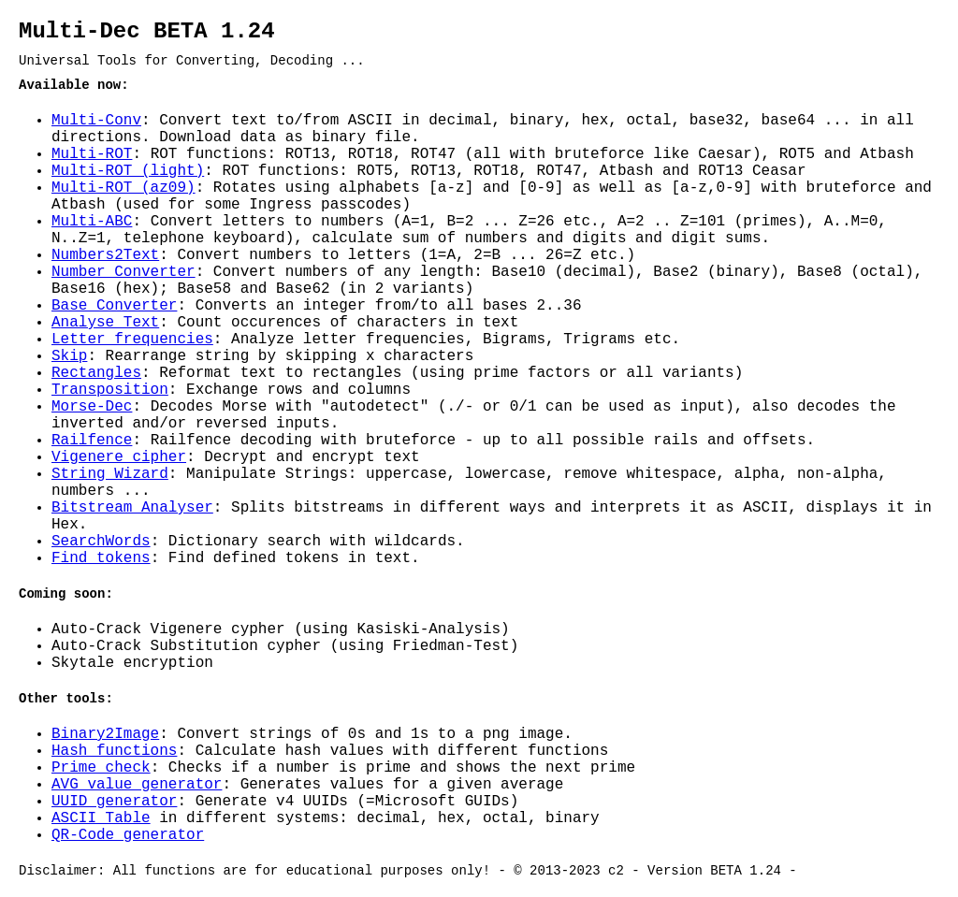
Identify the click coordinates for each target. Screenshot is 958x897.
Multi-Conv (96, 120)
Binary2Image (105, 734)
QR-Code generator (127, 835)
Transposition (109, 390)
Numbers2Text (105, 255)
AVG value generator (136, 784)
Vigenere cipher (118, 457)
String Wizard (109, 474)
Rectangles (96, 373)
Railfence (91, 440)
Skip (69, 356)
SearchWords (101, 541)
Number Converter (123, 272)
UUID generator (114, 801)
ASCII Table (101, 818)
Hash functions (114, 751)
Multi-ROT (91, 154)
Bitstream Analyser (132, 507)
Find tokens (101, 558)
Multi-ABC (91, 221)
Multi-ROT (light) (127, 171)
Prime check (101, 768)
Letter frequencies (132, 339)
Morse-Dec (91, 406)
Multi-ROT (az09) (123, 188)
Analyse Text (105, 322)
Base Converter (114, 305)
